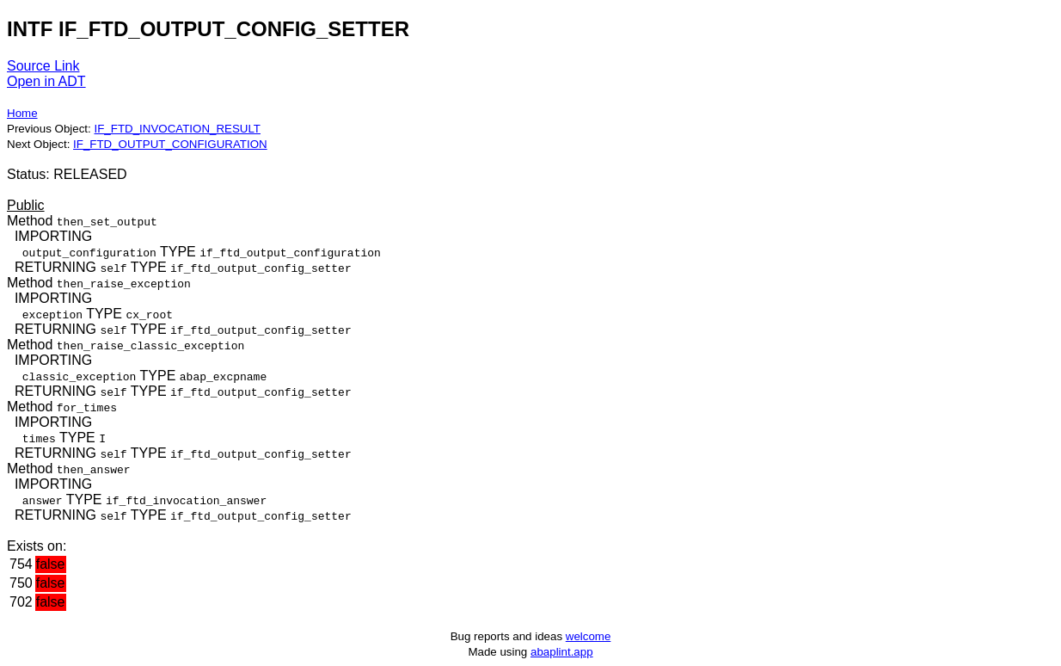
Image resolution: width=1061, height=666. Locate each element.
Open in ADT (46, 81)
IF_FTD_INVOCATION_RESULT (177, 128)
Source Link (43, 66)
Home (22, 113)
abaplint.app (561, 651)
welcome (588, 636)
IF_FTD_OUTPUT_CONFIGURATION (170, 144)
